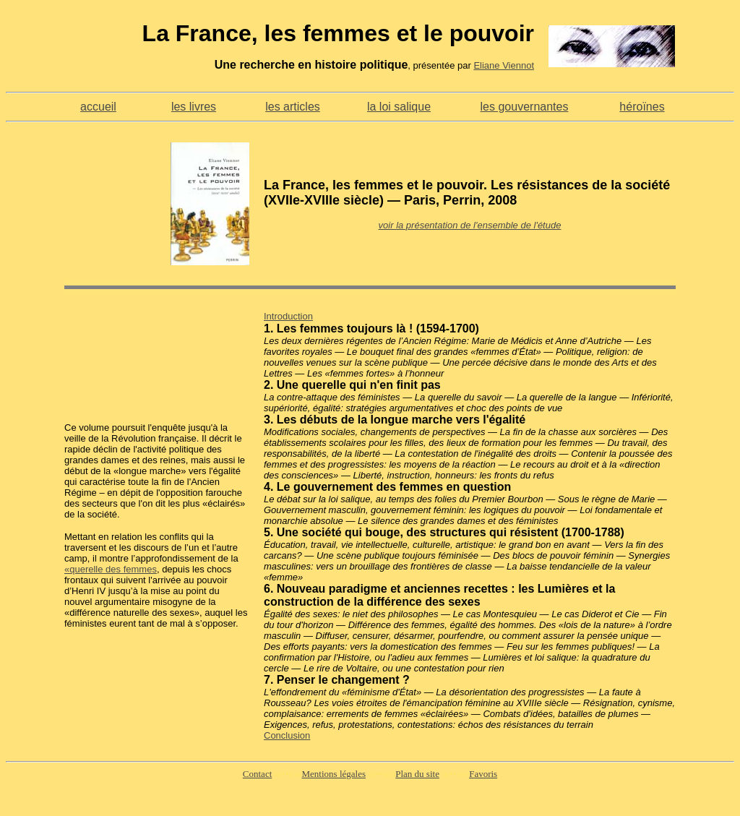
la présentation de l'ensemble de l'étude (478, 225)
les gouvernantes (525, 106)
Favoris (483, 773)
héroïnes (641, 106)
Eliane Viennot (503, 65)
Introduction (288, 316)
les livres (193, 106)
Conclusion (287, 735)
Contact (257, 773)
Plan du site (417, 773)
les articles (292, 106)
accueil (98, 106)
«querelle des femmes (110, 569)
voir (388, 225)
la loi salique (399, 106)
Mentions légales (334, 773)
